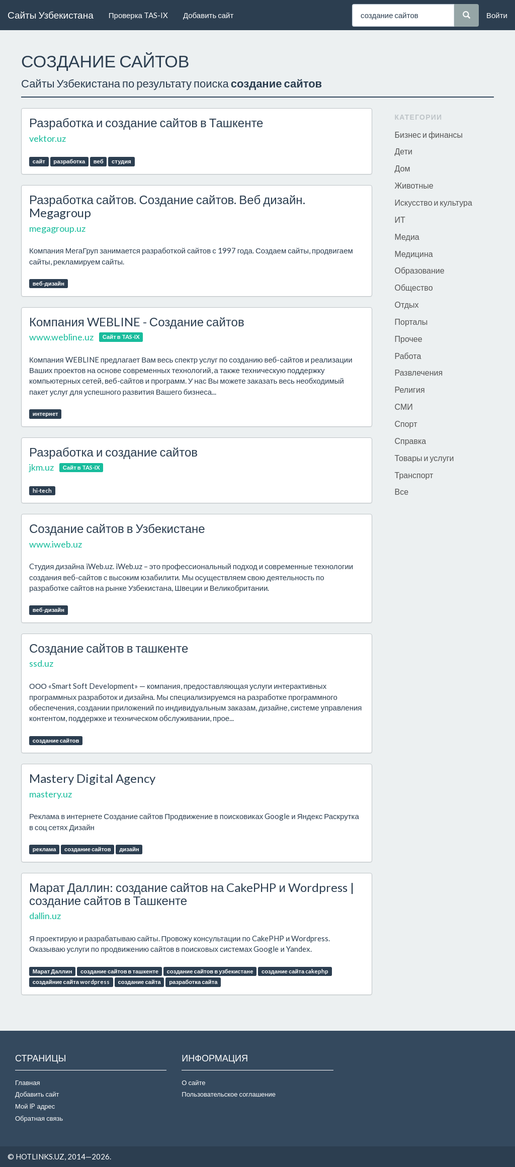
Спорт (406, 423)
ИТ (400, 219)
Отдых (407, 304)
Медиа (407, 236)
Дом (402, 168)
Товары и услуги (424, 458)
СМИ (404, 406)
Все (402, 491)
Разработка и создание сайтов (113, 451)
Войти (496, 15)
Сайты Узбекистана (51, 15)
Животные (414, 185)
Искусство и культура (433, 202)
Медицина (414, 253)
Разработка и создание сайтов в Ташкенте (146, 122)
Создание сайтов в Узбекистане (117, 528)
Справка (410, 440)
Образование (420, 270)
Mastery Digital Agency (92, 778)
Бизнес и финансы (429, 134)
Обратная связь (39, 1118)
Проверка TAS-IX (138, 15)
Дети (403, 151)
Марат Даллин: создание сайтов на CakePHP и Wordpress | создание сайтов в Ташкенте (191, 894)
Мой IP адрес (35, 1106)
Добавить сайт (208, 15)
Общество (414, 287)
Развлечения (419, 372)
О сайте (193, 1083)
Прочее (408, 338)
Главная (27, 1083)
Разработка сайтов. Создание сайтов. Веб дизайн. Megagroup (167, 206)
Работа (408, 356)
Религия (410, 389)
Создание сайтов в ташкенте (108, 648)
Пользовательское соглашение (229, 1094)
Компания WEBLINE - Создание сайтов (136, 321)
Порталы (411, 321)
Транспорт (414, 475)
